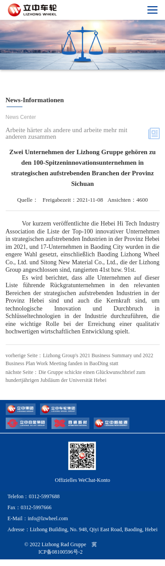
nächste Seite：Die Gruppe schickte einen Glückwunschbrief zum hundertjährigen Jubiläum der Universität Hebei (76, 380)
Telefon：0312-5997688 (33, 503)
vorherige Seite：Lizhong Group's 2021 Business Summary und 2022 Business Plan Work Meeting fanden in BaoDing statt (80, 359)
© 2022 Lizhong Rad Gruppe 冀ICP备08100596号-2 (60, 555)
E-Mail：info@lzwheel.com (37, 525)
